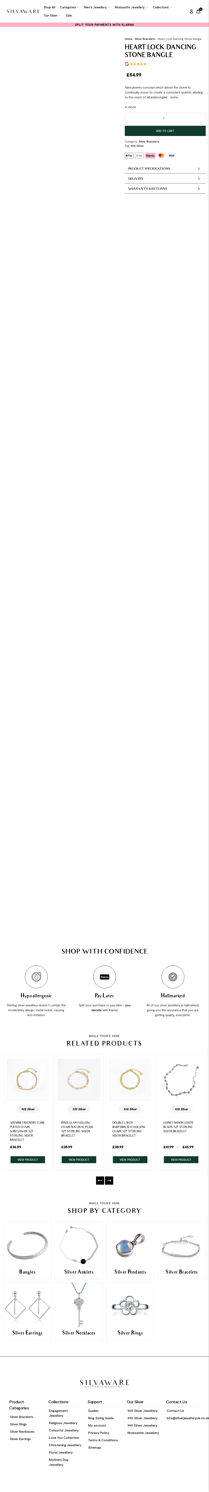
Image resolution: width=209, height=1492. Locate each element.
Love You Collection (64, 1437)
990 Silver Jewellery (142, 1418)
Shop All (49, 7)
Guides (93, 1410)
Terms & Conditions (103, 1440)
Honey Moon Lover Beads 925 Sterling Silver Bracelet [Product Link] (178, 1127)
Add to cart (165, 131)
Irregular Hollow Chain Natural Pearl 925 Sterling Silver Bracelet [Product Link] (77, 1129)
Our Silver (52, 15)
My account (97, 1425)
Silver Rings (18, 1424)
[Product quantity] (165, 117)
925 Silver (137, 145)
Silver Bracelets (145, 38)
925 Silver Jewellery (142, 1410)
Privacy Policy (98, 1433)
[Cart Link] (199, 11)
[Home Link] (23, 11)
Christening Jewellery (65, 1445)
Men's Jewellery (97, 7)
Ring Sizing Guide (101, 1418)
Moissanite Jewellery (131, 7)
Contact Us (175, 1410)
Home (128, 38)
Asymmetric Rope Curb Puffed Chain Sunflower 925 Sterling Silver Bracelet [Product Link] (27, 1131)
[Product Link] (27, 1079)
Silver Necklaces (22, 1431)
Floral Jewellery (61, 1452)
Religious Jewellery (63, 1423)
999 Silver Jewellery (142, 1425)
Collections (162, 7)
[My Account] (191, 11)
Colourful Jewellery (64, 1430)
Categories (69, 7)
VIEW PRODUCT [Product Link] (28, 1159)
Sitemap (94, 1447)
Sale (69, 15)
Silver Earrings (20, 1439)
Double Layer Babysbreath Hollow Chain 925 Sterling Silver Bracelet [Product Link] (129, 1129)
